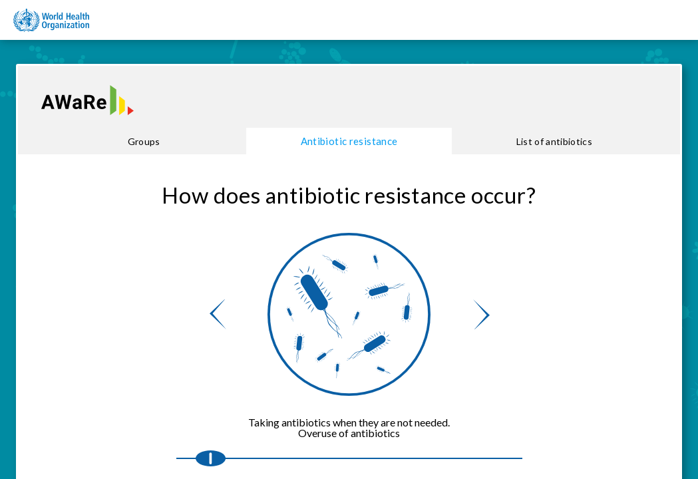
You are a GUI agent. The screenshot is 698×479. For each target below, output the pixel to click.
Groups (144, 141)
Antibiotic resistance (349, 141)
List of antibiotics (554, 141)
